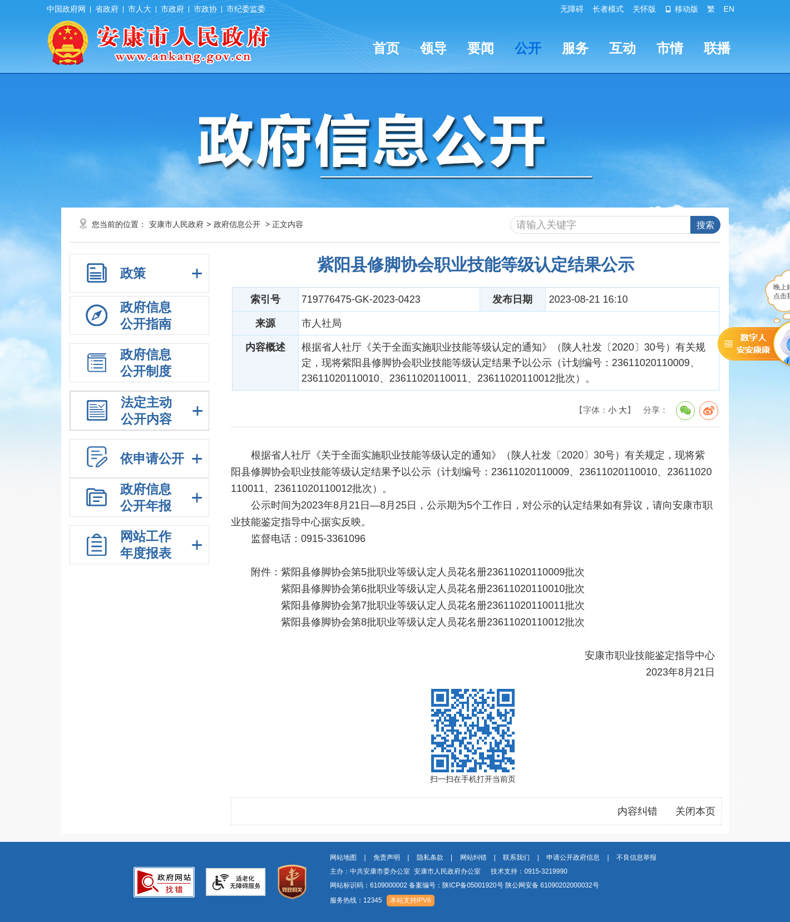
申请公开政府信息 (573, 857)
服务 (575, 48)
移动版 (681, 8)
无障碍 (572, 8)
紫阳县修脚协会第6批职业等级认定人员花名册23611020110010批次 (433, 588)
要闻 (480, 48)
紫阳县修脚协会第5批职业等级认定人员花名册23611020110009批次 (433, 572)
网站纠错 (473, 857)
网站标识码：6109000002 (464, 885)
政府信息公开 (237, 224)
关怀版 (644, 8)
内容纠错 (638, 811)
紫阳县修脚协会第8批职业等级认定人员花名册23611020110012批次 (433, 622)
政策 (133, 273)
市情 (669, 48)
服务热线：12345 (356, 900)
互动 (622, 48)
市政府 (172, 8)
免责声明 (386, 857)
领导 (433, 48)
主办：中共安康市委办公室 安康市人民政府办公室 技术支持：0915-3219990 (448, 871)
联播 (717, 48)
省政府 (107, 8)
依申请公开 (152, 458)
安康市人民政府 (176, 224)
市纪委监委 (245, 8)
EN (729, 8)
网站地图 (343, 857)
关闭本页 (695, 811)
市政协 (205, 8)
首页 (386, 48)
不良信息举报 (636, 857)
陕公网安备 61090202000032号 (552, 885)
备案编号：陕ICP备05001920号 (456, 885)
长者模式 (608, 8)
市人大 (139, 8)
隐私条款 (430, 857)
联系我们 (516, 857)
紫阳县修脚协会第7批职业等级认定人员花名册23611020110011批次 (433, 605)
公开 (528, 48)
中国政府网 (66, 8)
